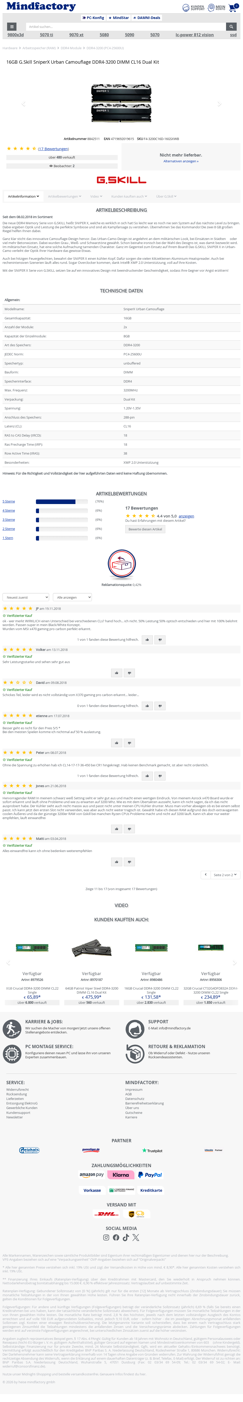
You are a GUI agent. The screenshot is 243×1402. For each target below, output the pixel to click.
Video (94, 196)
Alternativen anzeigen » (181, 161)
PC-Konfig (93, 17)
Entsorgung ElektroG (21, 1103)
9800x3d (16, 34)
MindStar (118, 17)
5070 (154, 34)
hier (143, 1374)
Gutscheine (133, 1112)
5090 (129, 34)
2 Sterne (9, 528)
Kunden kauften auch (127, 196)
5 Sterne (9, 501)
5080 (104, 34)
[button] (12, 27)
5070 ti (46, 34)
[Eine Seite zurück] (206, 875)
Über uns (132, 1107)
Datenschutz (134, 1098)
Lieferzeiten (15, 1098)
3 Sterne (9, 519)
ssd (233, 34)
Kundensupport (18, 1112)
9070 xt (76, 34)
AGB (128, 1094)
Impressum (134, 1089)
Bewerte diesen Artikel (145, 529)
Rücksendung (16, 1094)
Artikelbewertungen (63, 196)
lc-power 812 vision (195, 34)
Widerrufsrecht (17, 1089)
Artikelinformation (22, 196)
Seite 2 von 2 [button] (225, 875)
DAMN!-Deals (146, 17)
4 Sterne (9, 510)
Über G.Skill (164, 196)
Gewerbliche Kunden (21, 1107)
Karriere (131, 1117)
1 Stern (8, 537)
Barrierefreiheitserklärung (144, 1103)
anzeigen (186, 516)
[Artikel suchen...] (126, 27)
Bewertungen (53, 148)
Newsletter (14, 1117)
